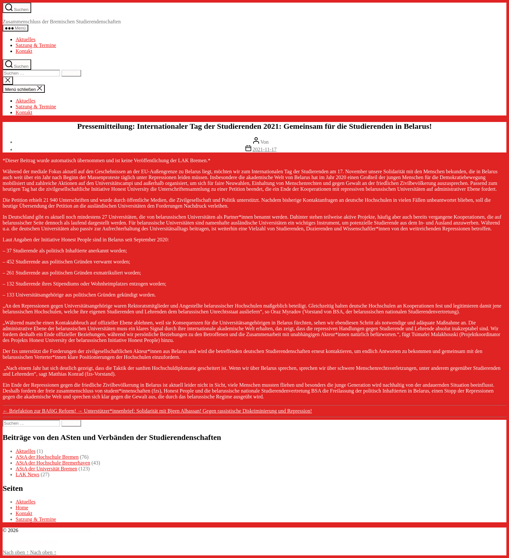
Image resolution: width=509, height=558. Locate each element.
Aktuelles (25, 39)
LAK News (27, 474)
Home (22, 507)
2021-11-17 (265, 149)
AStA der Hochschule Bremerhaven (53, 463)
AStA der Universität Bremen (46, 468)
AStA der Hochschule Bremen (47, 457)
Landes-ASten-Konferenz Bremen (38, 15)
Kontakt (24, 51)
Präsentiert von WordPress (30, 541)
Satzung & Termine (36, 45)
